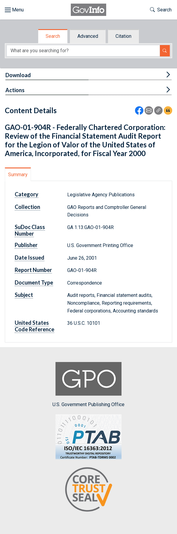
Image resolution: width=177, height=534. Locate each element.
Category (26, 194)
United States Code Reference (34, 326)
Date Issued (29, 257)
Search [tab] (53, 36)
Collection (27, 207)
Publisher (26, 245)
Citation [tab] (123, 36)
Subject (24, 294)
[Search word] (83, 50)
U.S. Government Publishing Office (88, 384)
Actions (15, 90)
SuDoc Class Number (30, 230)
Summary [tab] (18, 174)
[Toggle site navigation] (14, 10)
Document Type (34, 282)
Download (18, 75)
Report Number (33, 270)
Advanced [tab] (87, 36)
